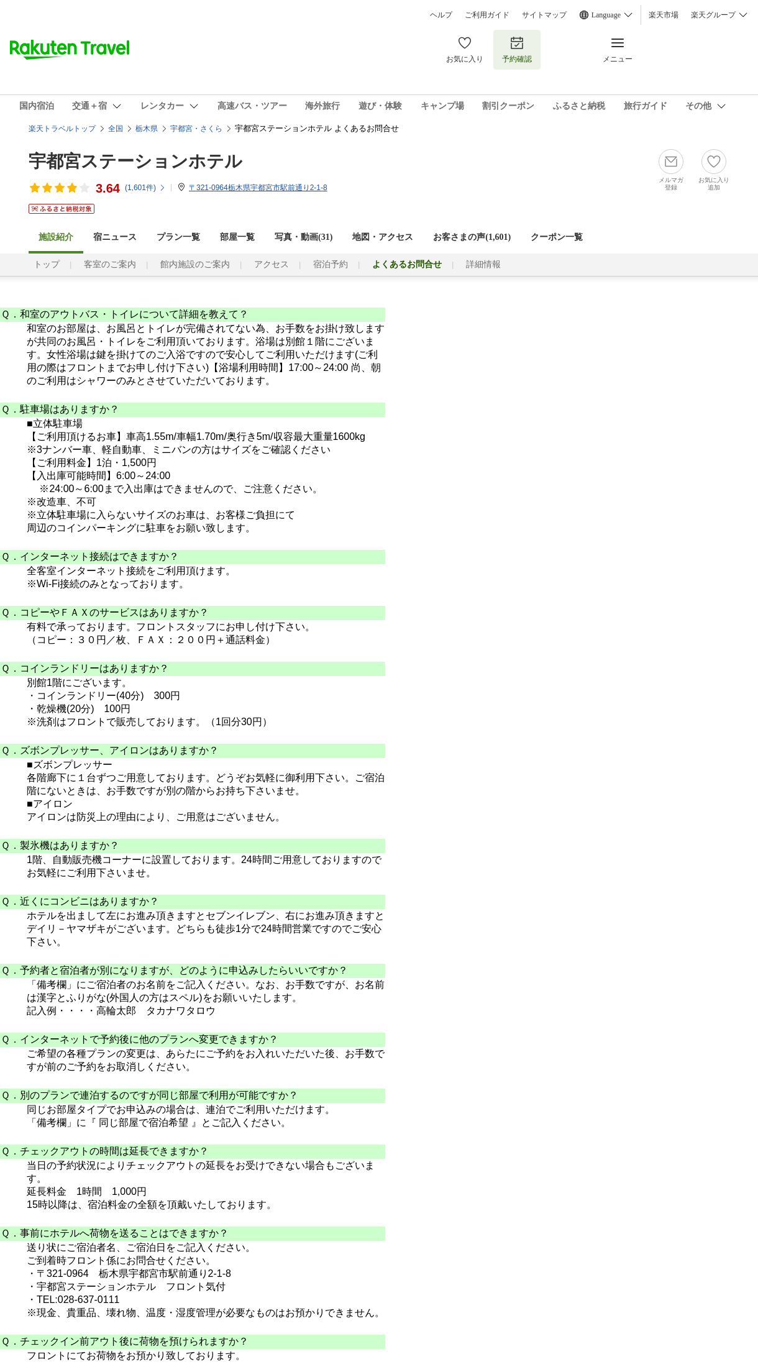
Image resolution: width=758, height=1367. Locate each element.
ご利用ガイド (487, 15)
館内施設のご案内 (195, 264)
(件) (145, 187)
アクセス (271, 264)
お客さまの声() (472, 237)
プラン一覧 (178, 237)
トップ (47, 264)
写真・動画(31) (303, 237)
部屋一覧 (237, 237)
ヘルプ (441, 15)
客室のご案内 (110, 264)
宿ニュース (115, 237)
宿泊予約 (330, 264)
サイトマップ (544, 15)
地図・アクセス (382, 237)
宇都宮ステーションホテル (135, 161)
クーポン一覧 (557, 237)
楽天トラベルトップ (62, 128)
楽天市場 (663, 15)
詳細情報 (483, 264)
